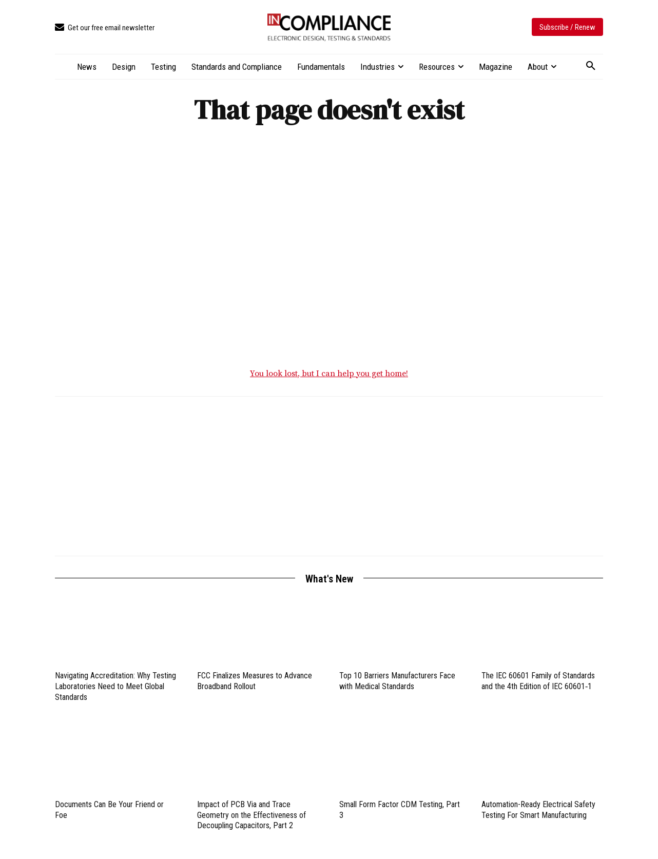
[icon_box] (104, 28)
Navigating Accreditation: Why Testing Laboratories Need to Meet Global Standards (115, 686)
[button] (590, 66)
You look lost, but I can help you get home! (329, 373)
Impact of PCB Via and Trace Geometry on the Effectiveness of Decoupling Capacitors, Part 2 (251, 815)
